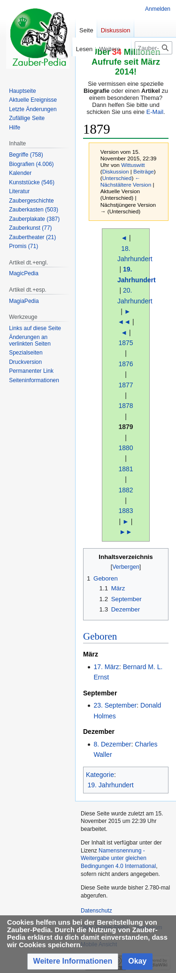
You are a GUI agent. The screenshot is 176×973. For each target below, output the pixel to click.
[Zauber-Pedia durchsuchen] (153, 47)
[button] (73, 961)
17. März (106, 667)
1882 (125, 490)
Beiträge (143, 171)
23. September (115, 705)
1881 (125, 469)
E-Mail (154, 111)
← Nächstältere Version (125, 181)
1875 (125, 343)
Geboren (100, 636)
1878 (125, 405)
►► (125, 532)
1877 (125, 385)
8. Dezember (112, 744)
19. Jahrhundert (111, 785)
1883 (125, 510)
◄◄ (123, 321)
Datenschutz (96, 910)
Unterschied (117, 178)
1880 (125, 448)
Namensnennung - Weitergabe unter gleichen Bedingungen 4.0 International (118, 858)
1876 (125, 364)
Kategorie (100, 774)
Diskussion (115, 171)
